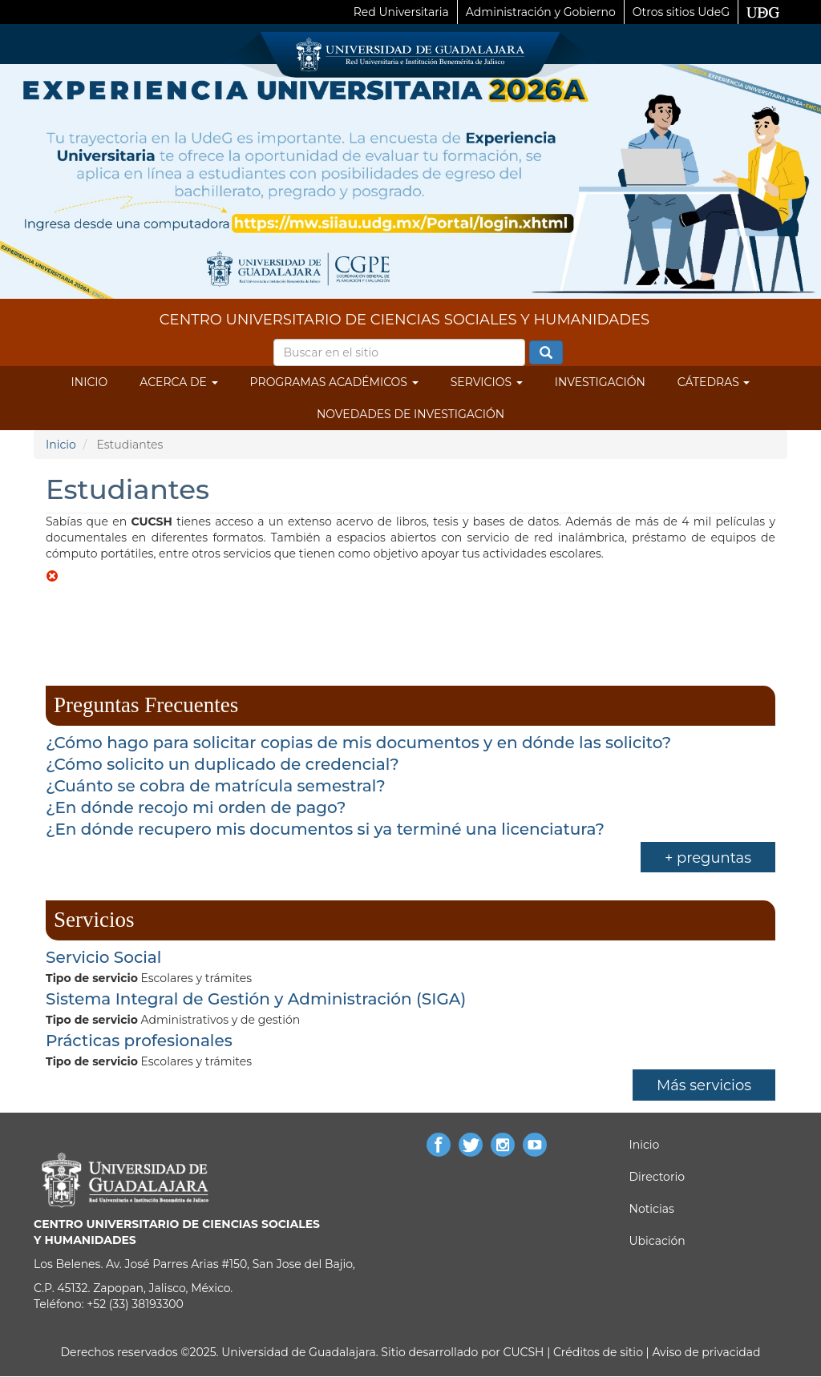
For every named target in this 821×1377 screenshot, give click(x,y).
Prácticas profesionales (139, 1040)
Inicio (89, 382)
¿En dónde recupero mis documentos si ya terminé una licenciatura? (325, 829)
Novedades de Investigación (410, 414)
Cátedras (713, 382)
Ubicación (657, 1241)
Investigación (600, 382)
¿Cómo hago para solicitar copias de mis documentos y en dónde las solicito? (358, 742)
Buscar (546, 353)
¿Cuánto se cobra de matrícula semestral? (216, 785)
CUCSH (524, 1352)
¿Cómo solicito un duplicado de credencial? (222, 764)
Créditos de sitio (598, 1352)
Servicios (487, 382)
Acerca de (178, 382)
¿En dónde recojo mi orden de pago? (196, 807)
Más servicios (704, 1085)
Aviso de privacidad (705, 1352)
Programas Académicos (334, 382)
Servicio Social (103, 957)
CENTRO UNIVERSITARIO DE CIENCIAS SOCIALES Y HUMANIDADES (404, 319)
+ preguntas (708, 858)
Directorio (657, 1177)
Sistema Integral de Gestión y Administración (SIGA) (256, 999)
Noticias (651, 1209)
